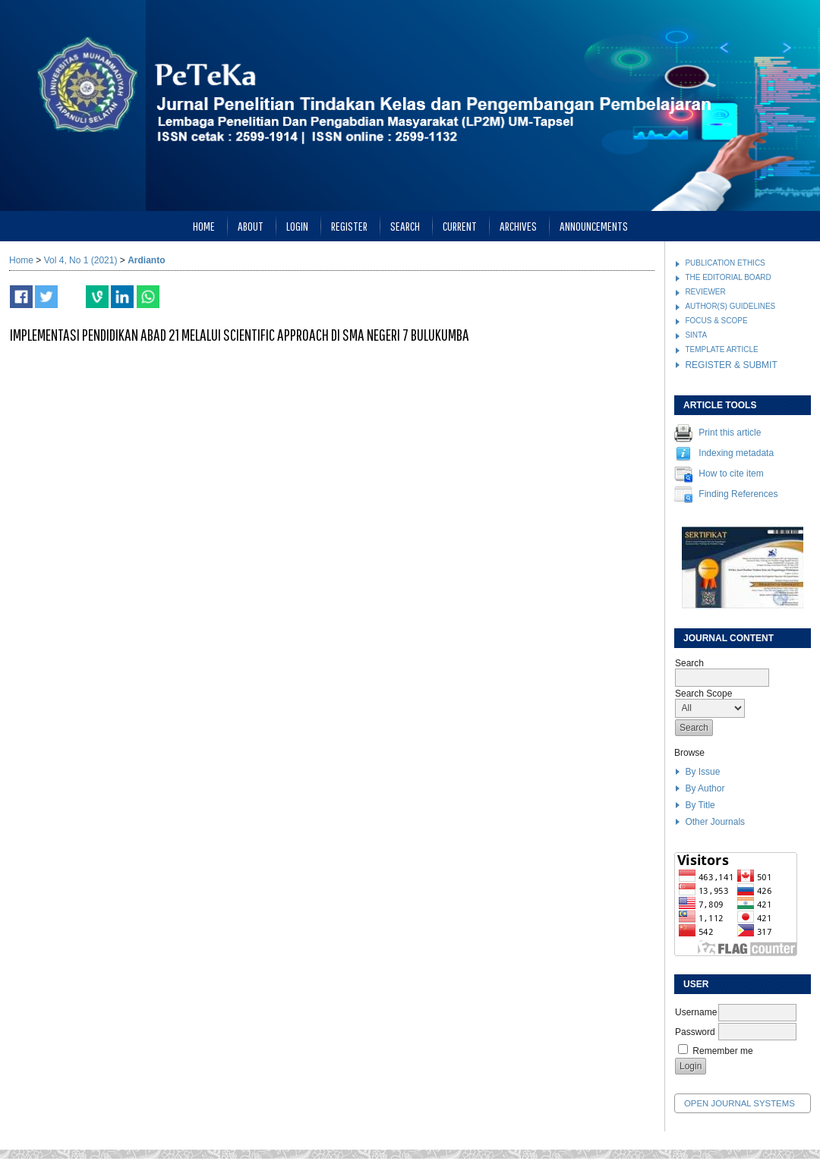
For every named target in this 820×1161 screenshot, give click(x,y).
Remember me (722, 1051)
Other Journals (715, 821)
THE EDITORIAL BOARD (728, 277)
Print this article (730, 433)
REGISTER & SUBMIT (731, 365)
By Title (699, 805)
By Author (704, 788)
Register (349, 226)
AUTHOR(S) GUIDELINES (730, 306)
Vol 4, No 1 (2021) (81, 260)
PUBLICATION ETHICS (725, 263)
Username (696, 1012)
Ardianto (146, 260)
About (250, 226)
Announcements (594, 226)
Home (204, 226)
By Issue (702, 771)
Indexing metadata (736, 453)
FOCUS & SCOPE (716, 320)
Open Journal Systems (739, 1103)
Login (297, 226)
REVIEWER (705, 292)
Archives (518, 226)
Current (460, 226)
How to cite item (731, 474)
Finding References (738, 494)
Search (405, 226)
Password (695, 1032)
